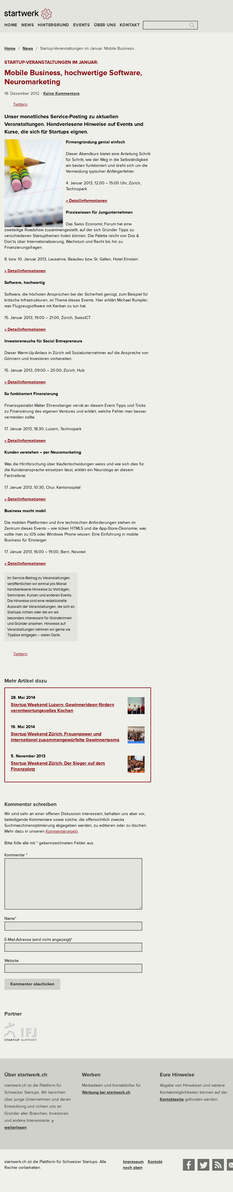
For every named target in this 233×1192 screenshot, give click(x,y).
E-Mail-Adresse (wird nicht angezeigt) (38, 939)
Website (11, 960)
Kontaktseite (172, 1099)
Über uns (105, 25)
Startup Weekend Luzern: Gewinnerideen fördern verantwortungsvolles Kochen (62, 708)
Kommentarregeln (62, 831)
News (27, 25)
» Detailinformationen (86, 200)
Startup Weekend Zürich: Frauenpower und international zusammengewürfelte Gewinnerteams (65, 737)
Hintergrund (53, 25)
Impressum (133, 1161)
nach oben (133, 1167)
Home (10, 25)
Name (10, 918)
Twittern (20, 104)
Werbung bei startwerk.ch (106, 1092)
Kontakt (130, 25)
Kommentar (16, 855)
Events (81, 25)
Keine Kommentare (61, 93)
